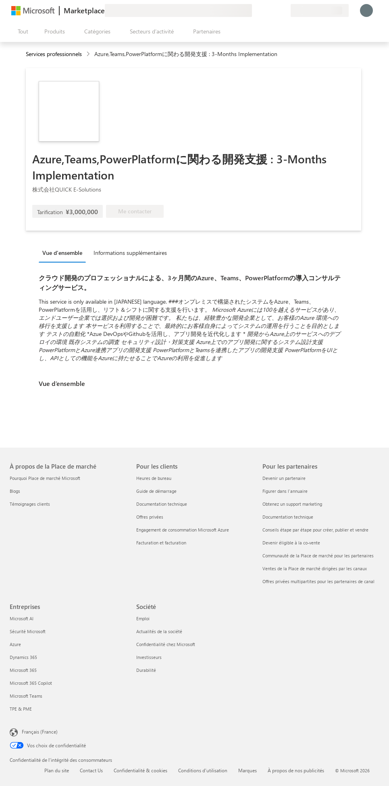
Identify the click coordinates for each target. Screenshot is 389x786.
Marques (247, 770)
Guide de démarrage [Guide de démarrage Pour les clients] (156, 491)
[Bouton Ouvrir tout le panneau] (21, 31)
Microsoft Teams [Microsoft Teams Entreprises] (26, 696)
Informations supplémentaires (130, 252)
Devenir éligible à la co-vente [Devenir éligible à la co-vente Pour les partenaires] (291, 543)
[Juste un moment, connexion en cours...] (366, 10)
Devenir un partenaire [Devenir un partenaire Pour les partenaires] (284, 478)
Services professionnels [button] (54, 54)
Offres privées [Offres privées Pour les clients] (149, 517)
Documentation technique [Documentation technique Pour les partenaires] (287, 517)
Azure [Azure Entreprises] (15, 644)
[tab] (64, 252)
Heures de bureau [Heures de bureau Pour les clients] (153, 478)
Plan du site (56, 770)
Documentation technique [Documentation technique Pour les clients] (161, 504)
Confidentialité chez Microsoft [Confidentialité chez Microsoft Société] (165, 644)
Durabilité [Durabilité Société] (146, 670)
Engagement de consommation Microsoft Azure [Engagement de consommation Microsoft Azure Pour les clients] (182, 530)
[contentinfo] (89, 54)
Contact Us (91, 770)
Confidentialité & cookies (140, 770)
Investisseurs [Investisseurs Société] (149, 657)
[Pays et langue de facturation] (320, 10)
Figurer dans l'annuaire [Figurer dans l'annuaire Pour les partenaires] (285, 491)
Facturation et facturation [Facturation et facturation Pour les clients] (161, 543)
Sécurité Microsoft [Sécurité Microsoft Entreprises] (28, 631)
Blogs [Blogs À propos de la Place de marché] (15, 491)
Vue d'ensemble (62, 252)
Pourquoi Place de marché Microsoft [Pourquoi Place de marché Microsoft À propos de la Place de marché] (45, 478)
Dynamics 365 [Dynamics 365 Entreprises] (23, 657)
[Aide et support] (265, 10)
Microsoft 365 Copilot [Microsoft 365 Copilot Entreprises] (31, 683)
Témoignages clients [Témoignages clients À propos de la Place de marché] (30, 504)
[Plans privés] (284, 10)
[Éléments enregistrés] (274, 10)
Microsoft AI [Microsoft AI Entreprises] (21, 618)
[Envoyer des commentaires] (255, 10)
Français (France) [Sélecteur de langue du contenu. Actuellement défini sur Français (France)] (40, 731)
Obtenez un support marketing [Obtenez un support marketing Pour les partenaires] (292, 504)
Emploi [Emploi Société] (143, 618)
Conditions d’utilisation (202, 770)
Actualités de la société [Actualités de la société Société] (159, 631)
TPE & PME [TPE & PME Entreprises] (21, 709)
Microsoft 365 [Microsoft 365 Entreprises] (23, 670)
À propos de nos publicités (296, 770)
